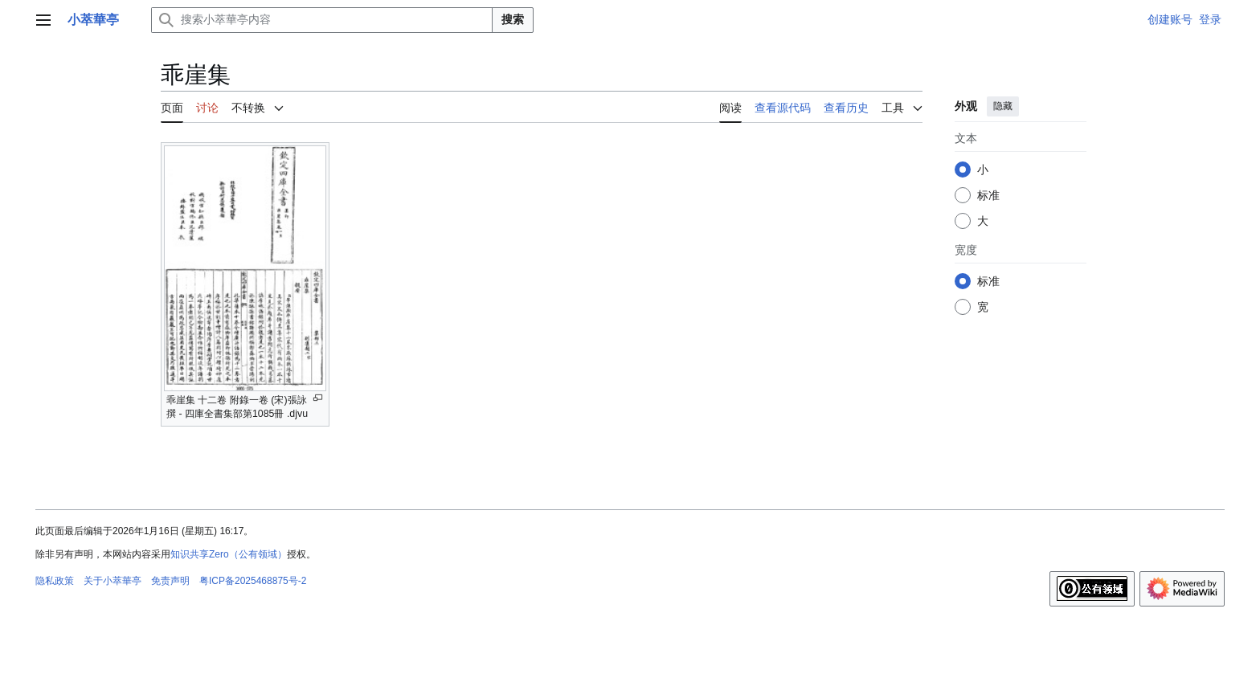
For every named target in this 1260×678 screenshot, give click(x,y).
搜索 (512, 19)
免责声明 (170, 580)
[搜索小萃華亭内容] (322, 20)
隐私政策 (54, 580)
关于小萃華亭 (112, 580)
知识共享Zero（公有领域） (228, 554)
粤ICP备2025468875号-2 (252, 580)
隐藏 (1002, 106)
